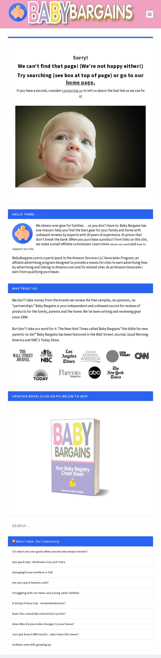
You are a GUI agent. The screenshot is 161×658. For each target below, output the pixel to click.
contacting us (72, 90)
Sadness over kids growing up (31, 644)
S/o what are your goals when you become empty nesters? (50, 551)
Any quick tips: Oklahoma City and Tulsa (38, 562)
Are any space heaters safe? (30, 582)
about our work (120, 244)
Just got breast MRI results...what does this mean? (45, 634)
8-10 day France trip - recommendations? (39, 603)
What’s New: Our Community (38, 541)
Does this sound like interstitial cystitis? (39, 614)
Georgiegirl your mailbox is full (32, 572)
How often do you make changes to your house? (43, 624)
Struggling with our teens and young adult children (45, 593)
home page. (80, 82)
